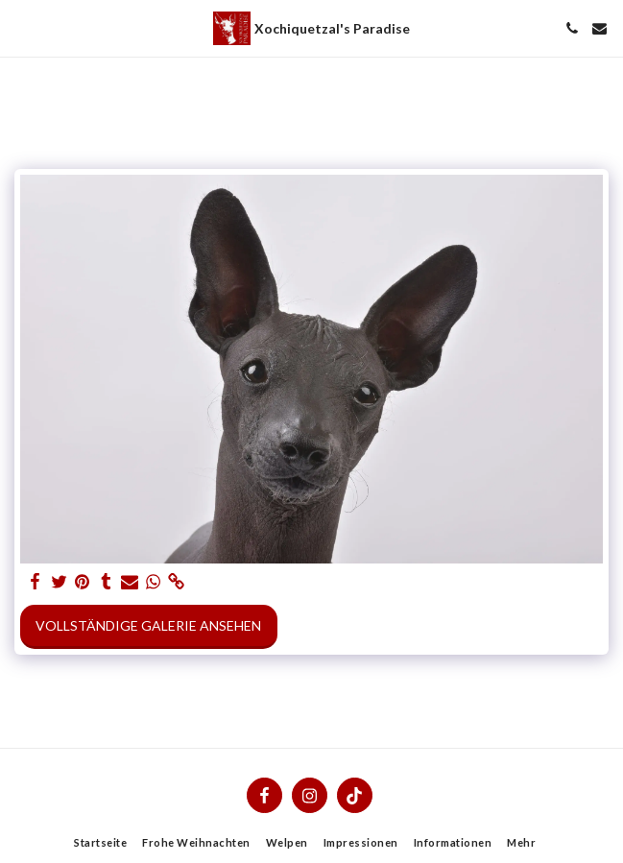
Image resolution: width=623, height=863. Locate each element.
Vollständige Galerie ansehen (148, 625)
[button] (21, 28)
